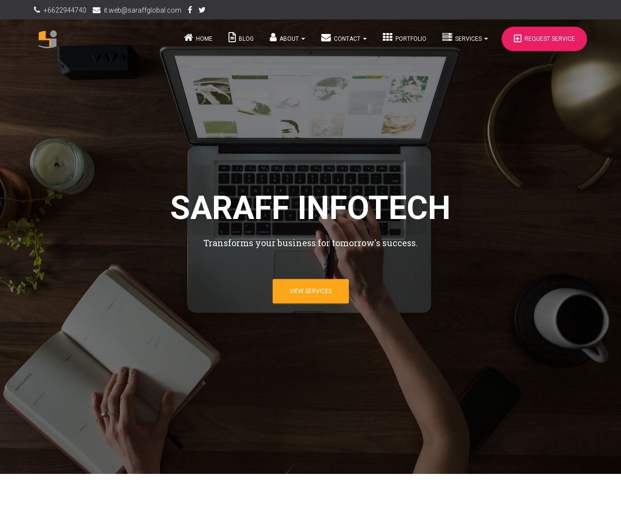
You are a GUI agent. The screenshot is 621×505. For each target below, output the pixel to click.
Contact (344, 42)
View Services (311, 290)
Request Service (544, 43)
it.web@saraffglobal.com (142, 10)
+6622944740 (65, 10)
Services (465, 42)
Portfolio (404, 42)
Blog (241, 42)
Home (198, 42)
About (287, 42)
